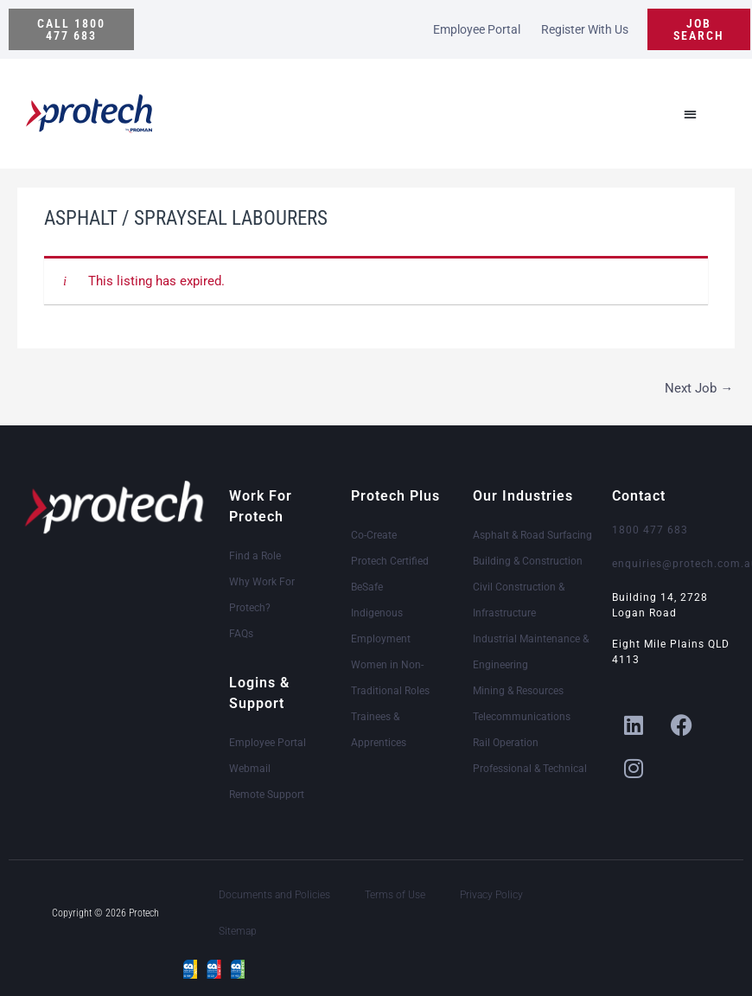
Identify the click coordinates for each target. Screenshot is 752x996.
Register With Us (584, 29)
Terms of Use (395, 895)
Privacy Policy (491, 895)
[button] (71, 29)
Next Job (699, 388)
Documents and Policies (274, 895)
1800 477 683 (650, 530)
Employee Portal (476, 29)
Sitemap (238, 931)
